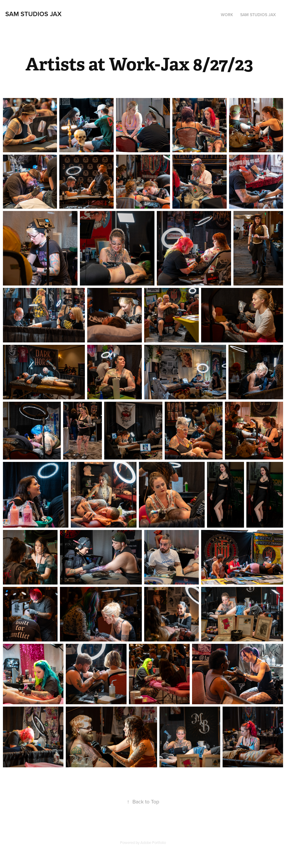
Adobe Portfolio (153, 842)
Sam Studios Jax (33, 13)
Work (227, 15)
